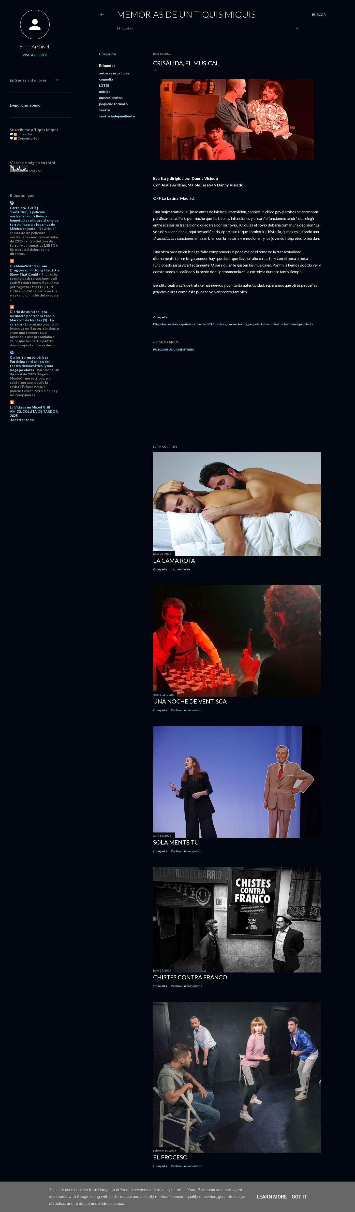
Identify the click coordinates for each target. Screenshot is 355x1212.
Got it (299, 1197)
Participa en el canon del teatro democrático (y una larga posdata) (31, 365)
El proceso (170, 1157)
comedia (106, 79)
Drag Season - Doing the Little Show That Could (34, 272)
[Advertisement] (237, 398)
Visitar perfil (34, 55)
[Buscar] (319, 15)
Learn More (272, 1197)
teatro (104, 110)
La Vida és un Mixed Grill (30, 407)
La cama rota (174, 560)
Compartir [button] (107, 54)
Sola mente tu (176, 842)
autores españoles (114, 73)
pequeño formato (113, 104)
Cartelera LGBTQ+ (25, 208)
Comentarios (26, 138)
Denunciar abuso (25, 105)
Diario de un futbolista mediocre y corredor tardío (32, 314)
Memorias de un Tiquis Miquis (186, 14)
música (104, 91)
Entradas (23, 134)
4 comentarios (181, 569)
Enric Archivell (35, 46)
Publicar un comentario (173, 349)
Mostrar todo (22, 420)
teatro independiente (117, 116)
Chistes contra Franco (190, 977)
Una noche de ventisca (190, 701)
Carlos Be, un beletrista (29, 357)
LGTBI (104, 85)
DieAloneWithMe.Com (28, 266)
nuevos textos (111, 98)
